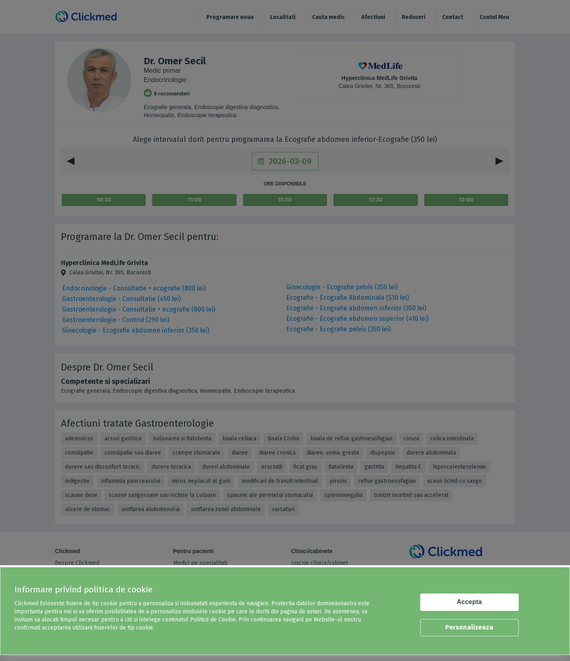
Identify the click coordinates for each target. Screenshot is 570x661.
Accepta (469, 601)
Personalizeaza (469, 627)
